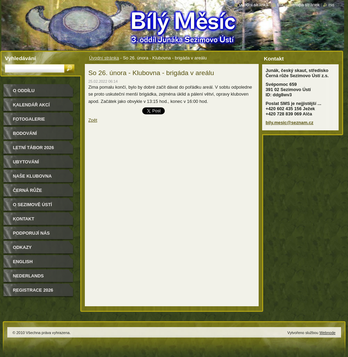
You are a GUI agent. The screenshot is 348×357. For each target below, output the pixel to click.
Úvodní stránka (104, 57)
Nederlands (28, 275)
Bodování (25, 133)
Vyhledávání (20, 58)
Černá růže (27, 190)
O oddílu (24, 90)
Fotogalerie (29, 119)
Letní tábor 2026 (33, 147)
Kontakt (23, 218)
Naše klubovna (32, 176)
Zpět (92, 120)
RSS (331, 4)
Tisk (280, 4)
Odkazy (22, 247)
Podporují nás (31, 233)
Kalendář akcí (31, 104)
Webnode (327, 333)
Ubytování (26, 161)
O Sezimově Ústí (32, 204)
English (23, 261)
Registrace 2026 (33, 290)
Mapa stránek (306, 4)
